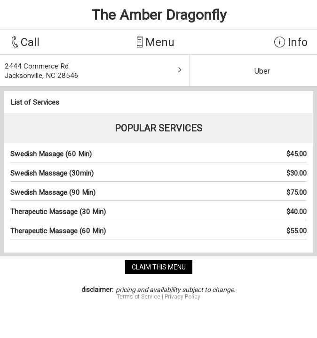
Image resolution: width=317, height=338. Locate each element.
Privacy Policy (182, 296)
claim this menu (159, 267)
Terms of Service (138, 296)
